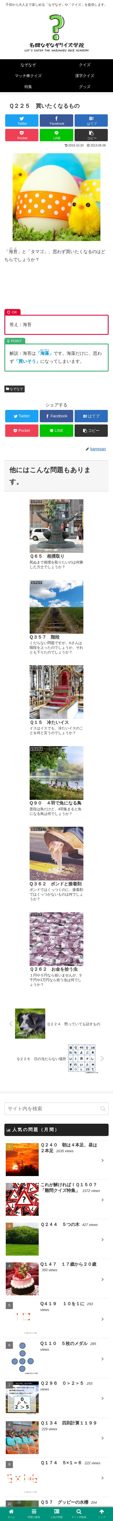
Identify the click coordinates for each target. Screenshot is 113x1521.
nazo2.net (25, 1453)
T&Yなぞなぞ (28, 1469)
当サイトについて (29, 1505)
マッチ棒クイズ (20, 1348)
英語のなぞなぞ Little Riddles (45, 1461)
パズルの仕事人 (30, 1429)
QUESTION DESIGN (35, 1421)
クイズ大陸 (26, 1445)
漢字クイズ (16, 1362)
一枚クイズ (26, 1437)
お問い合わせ (83, 1505)
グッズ (12, 1389)
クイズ (12, 1335)
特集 (9, 1376)
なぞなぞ (14, 389)
